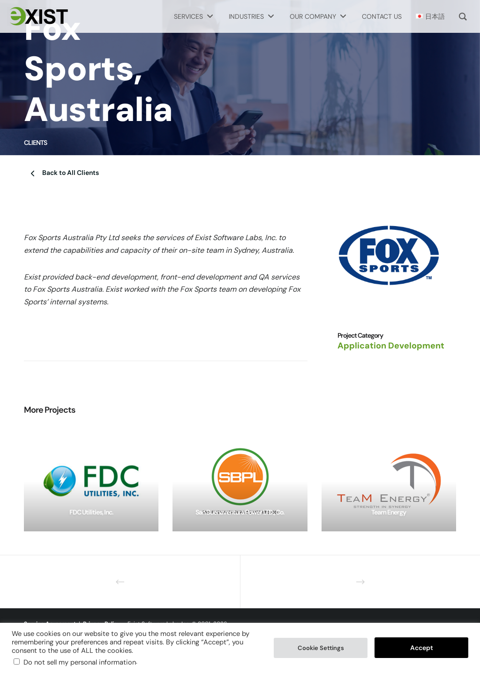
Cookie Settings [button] (321, 648)
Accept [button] (421, 647)
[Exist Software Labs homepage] (37, 16)
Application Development (391, 345)
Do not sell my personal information (79, 662)
